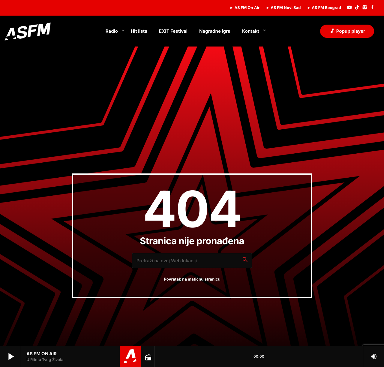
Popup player (347, 31)
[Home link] (27, 31)
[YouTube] (349, 8)
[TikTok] (357, 8)
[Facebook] (372, 8)
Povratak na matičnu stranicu (192, 279)
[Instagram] (364, 8)
